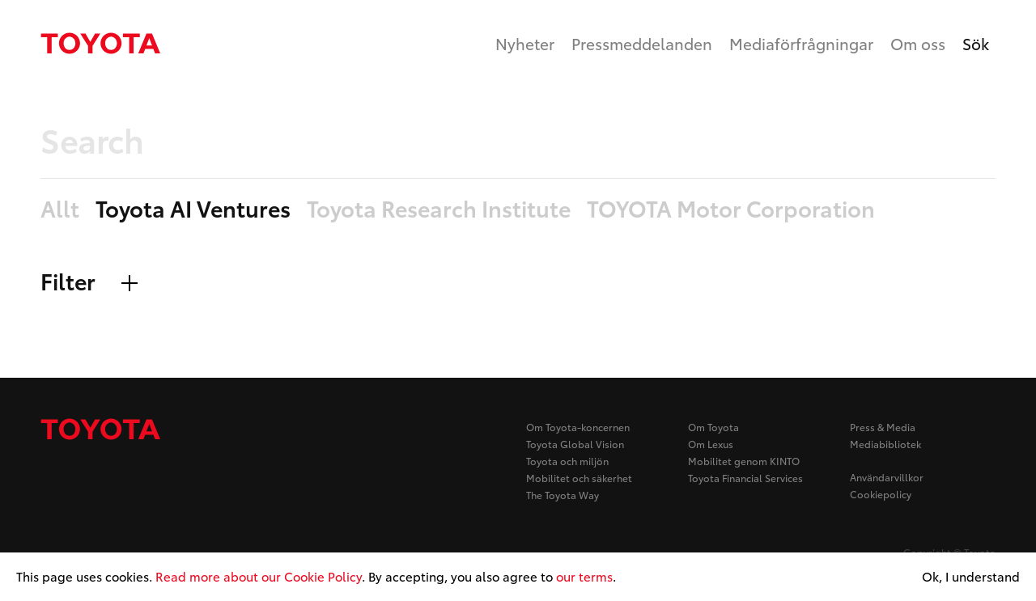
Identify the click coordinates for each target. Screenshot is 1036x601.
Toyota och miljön (567, 461)
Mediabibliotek (885, 444)
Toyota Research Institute (439, 209)
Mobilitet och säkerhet (579, 478)
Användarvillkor (886, 477)
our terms (584, 576)
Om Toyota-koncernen (578, 427)
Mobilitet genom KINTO (744, 461)
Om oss (917, 43)
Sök (975, 43)
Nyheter (524, 43)
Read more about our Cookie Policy (258, 576)
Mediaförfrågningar (801, 43)
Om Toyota (713, 427)
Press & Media (882, 427)
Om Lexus (710, 444)
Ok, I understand (971, 577)
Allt (59, 209)
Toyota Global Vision (575, 444)
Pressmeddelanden (641, 43)
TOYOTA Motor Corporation (731, 209)
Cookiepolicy (880, 494)
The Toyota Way (562, 495)
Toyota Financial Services (745, 478)
